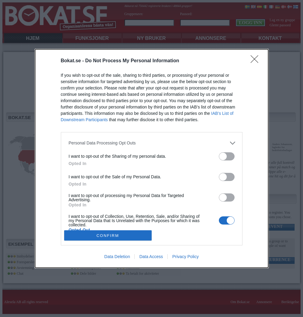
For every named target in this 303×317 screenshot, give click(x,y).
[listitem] (152, 143)
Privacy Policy (185, 256)
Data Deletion (117, 256)
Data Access (151, 256)
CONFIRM (108, 235)
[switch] (227, 156)
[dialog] (151, 158)
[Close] (256, 61)
